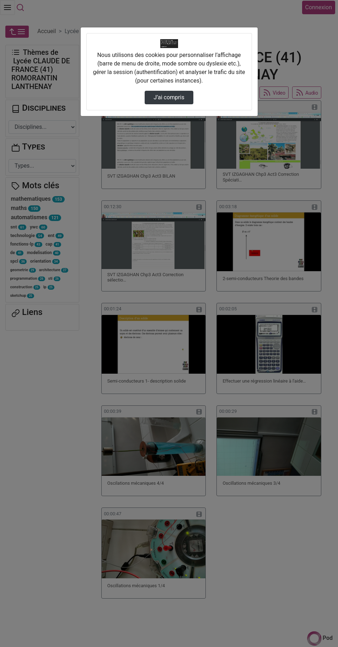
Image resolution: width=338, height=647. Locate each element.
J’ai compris (169, 97)
